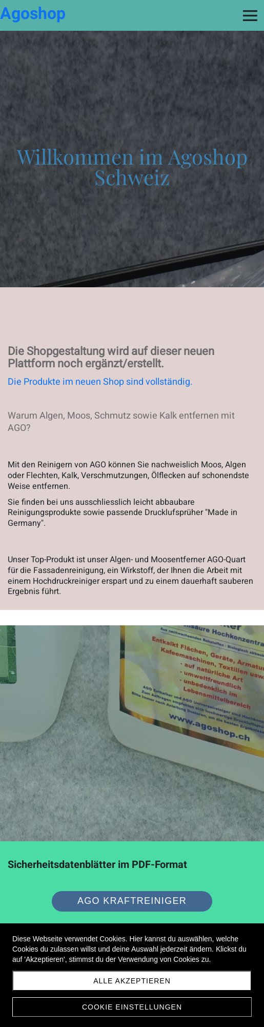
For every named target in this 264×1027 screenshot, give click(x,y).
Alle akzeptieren (132, 981)
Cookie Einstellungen (132, 1007)
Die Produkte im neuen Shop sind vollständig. (100, 382)
